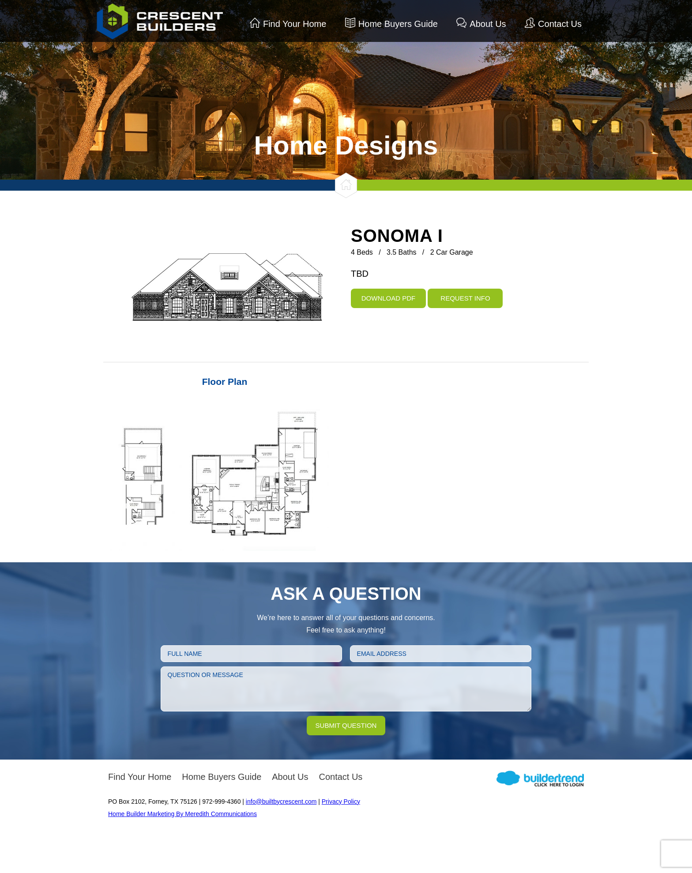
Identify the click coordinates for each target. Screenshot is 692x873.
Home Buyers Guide (398, 24)
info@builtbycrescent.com (281, 801)
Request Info (465, 298)
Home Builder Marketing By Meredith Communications (182, 813)
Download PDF (388, 298)
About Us (488, 24)
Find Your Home (294, 24)
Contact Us (560, 24)
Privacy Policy (341, 801)
